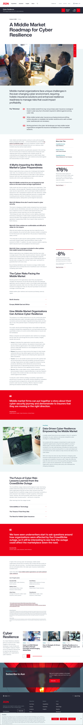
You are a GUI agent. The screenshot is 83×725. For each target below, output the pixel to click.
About (33, 3)
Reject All (63, 719)
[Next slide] (28, 656)
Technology (58, 706)
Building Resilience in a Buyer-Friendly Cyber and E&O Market (71, 646)
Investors (65, 3)
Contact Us (53, 3)
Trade (57, 704)
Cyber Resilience (8, 9)
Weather (58, 709)
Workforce (58, 711)
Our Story (31, 704)
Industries (21, 3)
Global (76, 3)
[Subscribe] (54, 681)
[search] (37, 3)
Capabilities (13, 3)
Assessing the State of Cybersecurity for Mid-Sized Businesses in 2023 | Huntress (24, 604)
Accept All (72, 719)
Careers (60, 3)
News (69, 3)
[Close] (81, 718)
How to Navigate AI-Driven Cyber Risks (51, 646)
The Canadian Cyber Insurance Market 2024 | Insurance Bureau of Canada (22, 603)
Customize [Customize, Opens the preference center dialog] (55, 719)
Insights (27, 3)
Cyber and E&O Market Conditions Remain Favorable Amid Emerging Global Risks (31, 647)
